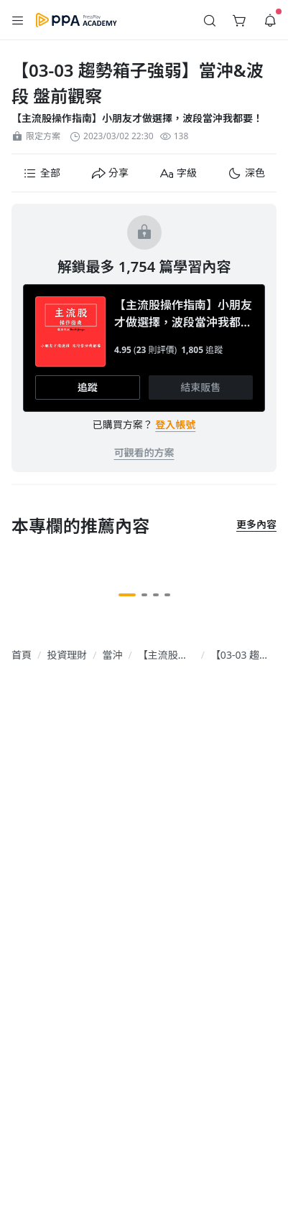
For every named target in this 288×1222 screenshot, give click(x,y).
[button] (18, 20)
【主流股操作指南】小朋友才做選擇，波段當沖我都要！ (137, 118)
